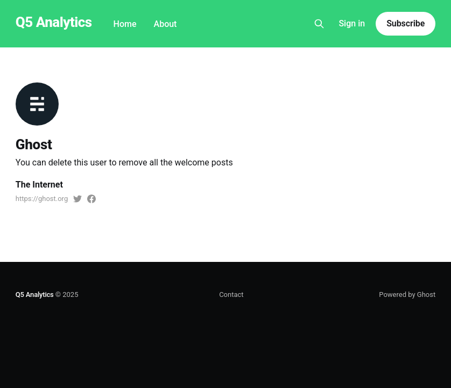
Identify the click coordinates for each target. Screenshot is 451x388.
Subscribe (405, 23)
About (165, 24)
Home (125, 24)
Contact (231, 294)
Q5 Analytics (54, 22)
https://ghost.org (42, 199)
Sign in (352, 23)
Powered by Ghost (407, 294)
